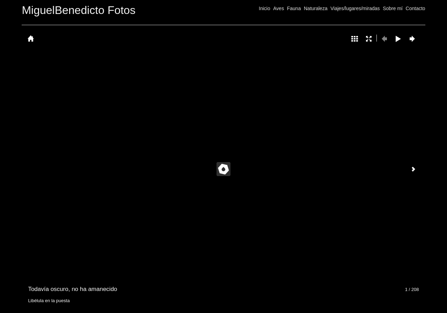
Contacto (415, 8)
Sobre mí (393, 8)
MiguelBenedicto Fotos (78, 10)
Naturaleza (316, 8)
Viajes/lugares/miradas (355, 8)
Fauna (294, 8)
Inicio (264, 8)
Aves (278, 8)
